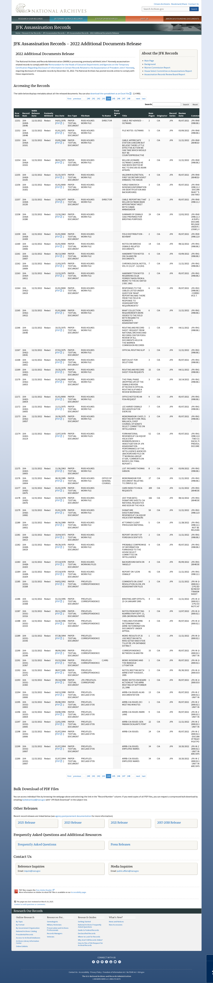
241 (93, 98)
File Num (85, 115)
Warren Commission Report (157, 67)
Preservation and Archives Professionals (57, 929)
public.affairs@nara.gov (128, 871)
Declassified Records (86, 933)
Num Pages (152, 114)
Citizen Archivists (162, 4)
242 (98, 98)
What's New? (116, 917)
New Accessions (115, 924)
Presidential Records (24, 934)
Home (18, 33)
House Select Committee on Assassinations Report (168, 71)
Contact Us (193, 4)
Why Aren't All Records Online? (90, 940)
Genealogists (52, 921)
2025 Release (26, 822)
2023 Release (73, 822)
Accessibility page (78, 892)
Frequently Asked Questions (37, 844)
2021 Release (119, 822)
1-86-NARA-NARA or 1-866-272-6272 (106, 979)
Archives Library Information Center (27, 942)
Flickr (119, 961)
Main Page (149, 60)
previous (77, 98)
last (144, 98)
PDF (58, 123)
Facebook (93, 961)
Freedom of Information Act (114, 972)
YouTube (110, 961)
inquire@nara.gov (32, 871)
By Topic (19, 921)
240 (88, 98)
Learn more (189, 978)
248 (128, 98)
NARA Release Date (36, 113)
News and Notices (116, 921)
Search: (148, 104)
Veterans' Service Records (68, 18)
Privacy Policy (96, 972)
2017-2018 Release (169, 822)
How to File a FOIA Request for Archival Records (90, 944)
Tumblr (106, 961)
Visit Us (144, 18)
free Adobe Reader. (45, 890)
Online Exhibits (22, 946)
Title (124, 115)
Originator (162, 115)
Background (150, 64)
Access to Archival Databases (28, 938)
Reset (195, 104)
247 (123, 98)
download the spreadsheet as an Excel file (109, 93)
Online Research (25, 917)
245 (113, 98)
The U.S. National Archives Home (51, 8)
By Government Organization (28, 928)
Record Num (25, 114)
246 (118, 98)
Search (194, 9)
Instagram (102, 961)
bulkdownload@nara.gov (33, 799)
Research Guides (87, 917)
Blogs (115, 961)
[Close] (210, 957)
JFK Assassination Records (54, 33)
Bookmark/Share (179, 4)
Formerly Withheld (48, 114)
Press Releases (120, 844)
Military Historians (54, 924)
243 (103, 98)
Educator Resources (106, 18)
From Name (117, 113)
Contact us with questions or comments (29, 904)
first (69, 98)
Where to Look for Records (89, 936)
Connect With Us (107, 957)
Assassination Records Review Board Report (164, 74)
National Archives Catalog (26, 931)
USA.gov (141, 972)
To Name (106, 115)
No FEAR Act (131, 972)
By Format (20, 924)
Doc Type (72, 115)
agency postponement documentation (73, 816)
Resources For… (55, 917)
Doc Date (59, 115)
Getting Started (84, 921)
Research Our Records (30, 18)
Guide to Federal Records (88, 930)
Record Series (172, 114)
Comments (196, 115)
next (138, 98)
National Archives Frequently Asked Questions (89, 925)
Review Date (182, 114)
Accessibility (84, 972)
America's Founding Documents (182, 18)
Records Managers (54, 933)
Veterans (50, 936)
